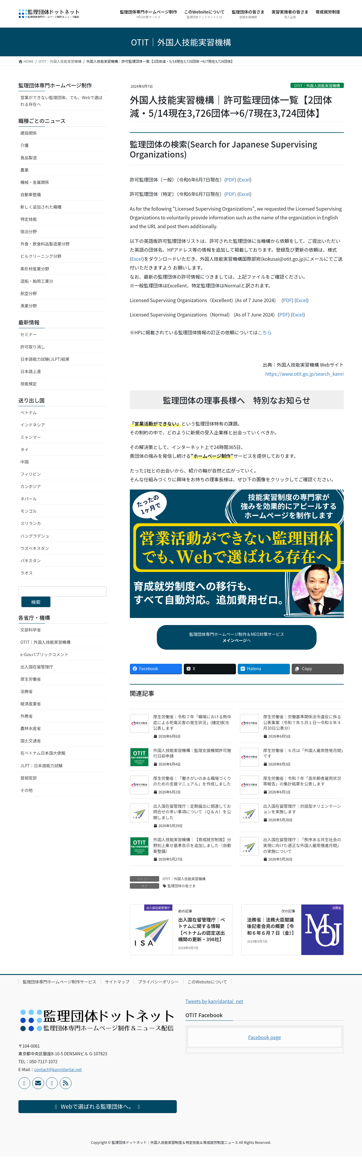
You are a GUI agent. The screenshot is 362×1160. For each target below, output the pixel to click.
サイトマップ (117, 985)
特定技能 (29, 219)
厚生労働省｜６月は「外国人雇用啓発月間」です (303, 757)
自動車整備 (31, 194)
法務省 (27, 691)
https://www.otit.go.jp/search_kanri (304, 373)
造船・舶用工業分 (37, 281)
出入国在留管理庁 (37, 667)
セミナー (29, 334)
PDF (230, 179)
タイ (25, 449)
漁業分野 (29, 306)
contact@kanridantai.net (58, 1073)
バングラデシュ (35, 536)
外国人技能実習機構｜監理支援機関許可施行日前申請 (192, 757)
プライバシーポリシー (158, 985)
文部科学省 (31, 630)
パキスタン (31, 560)
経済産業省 (31, 704)
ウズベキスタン (35, 548)
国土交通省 (31, 741)
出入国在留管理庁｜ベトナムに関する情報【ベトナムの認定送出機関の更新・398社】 (201, 932)
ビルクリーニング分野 (41, 256)
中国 (25, 462)
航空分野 (29, 293)
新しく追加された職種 (41, 207)
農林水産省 (31, 728)
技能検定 (29, 384)
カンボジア (31, 486)
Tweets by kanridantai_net (214, 1004)
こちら (265, 332)
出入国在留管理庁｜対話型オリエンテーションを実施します (302, 812)
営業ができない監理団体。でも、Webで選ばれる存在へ (62, 100)
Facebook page (264, 1040)
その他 (27, 790)
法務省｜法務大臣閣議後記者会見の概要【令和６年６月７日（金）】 (271, 929)
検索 (35, 601)
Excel (244, 179)
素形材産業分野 (35, 269)
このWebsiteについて (207, 985)
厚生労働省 (31, 679)
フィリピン (31, 474)
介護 (25, 145)
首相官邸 (29, 778)
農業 (25, 170)
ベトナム (29, 412)
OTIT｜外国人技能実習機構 (317, 85)
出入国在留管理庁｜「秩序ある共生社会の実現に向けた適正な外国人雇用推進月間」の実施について (302, 848)
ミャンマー (31, 437)
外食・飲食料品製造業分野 (45, 244)
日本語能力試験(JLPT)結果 (45, 359)
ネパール (29, 499)
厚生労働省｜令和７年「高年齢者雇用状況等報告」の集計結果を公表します (302, 784)
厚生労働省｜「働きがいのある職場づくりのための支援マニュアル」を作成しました (192, 784)
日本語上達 (31, 371)
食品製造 (29, 157)
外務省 (27, 716)
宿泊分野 (29, 231)
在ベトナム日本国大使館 (43, 753)
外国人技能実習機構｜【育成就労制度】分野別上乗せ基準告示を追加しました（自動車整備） (192, 848)
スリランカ (31, 523)
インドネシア (33, 425)
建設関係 (29, 133)
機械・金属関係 (35, 182)
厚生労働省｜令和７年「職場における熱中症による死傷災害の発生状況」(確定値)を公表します (192, 725)
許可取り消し (33, 347)
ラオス (27, 573)
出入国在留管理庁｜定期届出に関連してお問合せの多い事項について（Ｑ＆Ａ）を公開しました (192, 815)
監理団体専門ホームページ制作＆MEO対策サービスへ (237, 639)
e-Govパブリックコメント (45, 654)
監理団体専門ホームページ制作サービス (59, 985)
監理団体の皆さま (182, 889)
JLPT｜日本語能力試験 (42, 765)
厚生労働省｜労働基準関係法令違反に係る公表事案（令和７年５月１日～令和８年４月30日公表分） (302, 725)
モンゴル (29, 511)
